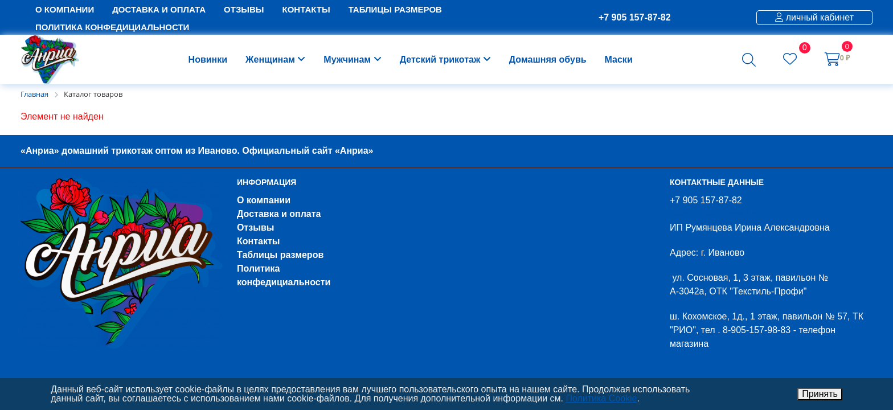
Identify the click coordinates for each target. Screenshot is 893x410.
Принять (820, 394)
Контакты (258, 241)
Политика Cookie (601, 398)
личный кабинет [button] (814, 17)
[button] (749, 60)
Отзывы (255, 227)
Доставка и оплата (279, 214)
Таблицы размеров (280, 255)
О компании (263, 200)
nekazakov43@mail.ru (715, 214)
